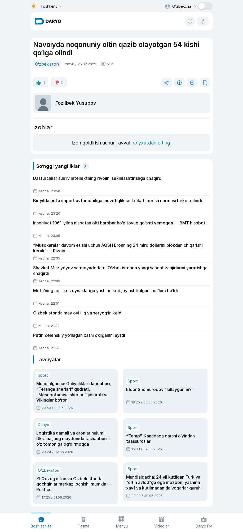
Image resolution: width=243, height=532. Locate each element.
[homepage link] (48, 21)
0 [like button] (40, 82)
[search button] (190, 21)
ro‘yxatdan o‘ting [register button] (150, 142)
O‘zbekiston (46, 63)
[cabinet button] (203, 21)
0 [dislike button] (58, 82)
